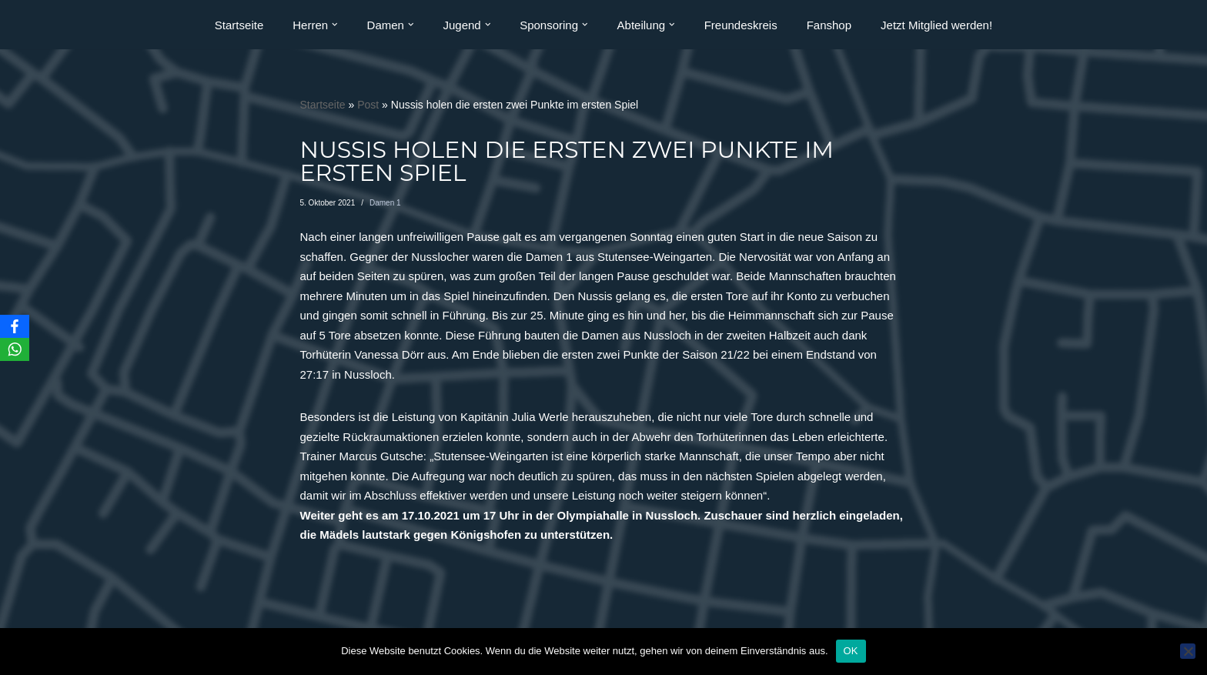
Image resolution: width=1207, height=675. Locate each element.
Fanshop (829, 25)
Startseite (239, 25)
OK (851, 651)
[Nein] (1187, 651)
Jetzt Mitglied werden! (936, 25)
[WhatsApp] (14, 349)
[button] (335, 25)
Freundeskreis (740, 25)
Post (368, 105)
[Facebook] (14, 326)
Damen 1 (385, 203)
